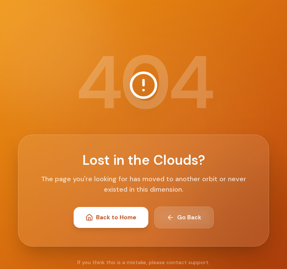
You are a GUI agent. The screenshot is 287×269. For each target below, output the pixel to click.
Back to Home (111, 217)
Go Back (184, 217)
